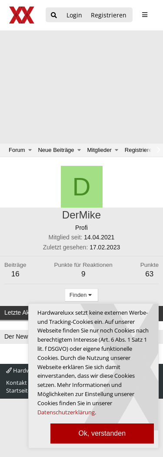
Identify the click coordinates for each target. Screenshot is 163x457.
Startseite (18, 390)
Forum (17, 150)
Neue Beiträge (56, 150)
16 (15, 274)
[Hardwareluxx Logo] (22, 15)
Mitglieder (99, 150)
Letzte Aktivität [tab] (23, 312)
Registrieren (140, 150)
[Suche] (54, 15)
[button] (30, 150)
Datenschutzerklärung (66, 412)
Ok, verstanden (102, 433)
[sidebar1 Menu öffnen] (144, 14)
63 (149, 274)
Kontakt (16, 382)
